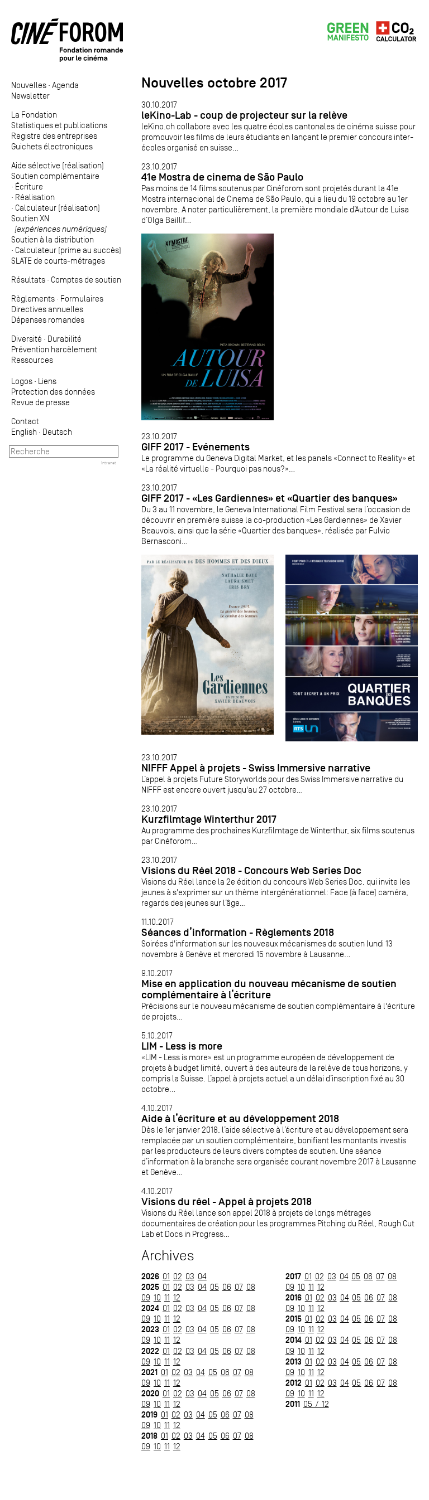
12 (176, 1297)
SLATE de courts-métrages (58, 260)
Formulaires (81, 298)
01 (166, 1276)
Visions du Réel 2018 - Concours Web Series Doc (251, 870)
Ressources (32, 360)
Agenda (65, 85)
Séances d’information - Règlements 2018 (237, 932)
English (24, 431)
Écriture (29, 186)
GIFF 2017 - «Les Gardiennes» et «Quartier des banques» (269, 498)
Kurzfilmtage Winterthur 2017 (209, 819)
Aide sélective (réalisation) (57, 165)
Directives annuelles (47, 309)
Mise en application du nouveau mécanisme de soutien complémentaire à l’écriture (269, 989)
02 (177, 1276)
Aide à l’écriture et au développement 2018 (240, 1118)
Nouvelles (28, 85)
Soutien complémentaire (55, 176)
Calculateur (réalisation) (57, 207)
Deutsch (57, 431)
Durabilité (64, 338)
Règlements (33, 298)
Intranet (108, 462)
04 (202, 1276)
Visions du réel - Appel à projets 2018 (226, 1201)
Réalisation (35, 197)
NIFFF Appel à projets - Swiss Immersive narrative (255, 767)
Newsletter (30, 95)
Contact (25, 421)
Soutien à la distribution (52, 239)
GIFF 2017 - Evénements (195, 446)
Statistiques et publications (59, 125)
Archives (167, 1255)
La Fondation (34, 114)
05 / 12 (316, 1404)
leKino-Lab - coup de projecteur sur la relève (244, 115)
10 (157, 1297)
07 (239, 1287)
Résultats (28, 279)
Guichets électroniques (52, 146)
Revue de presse (40, 402)
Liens (47, 381)
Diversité (26, 338)
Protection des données (53, 391)
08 (250, 1287)
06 (226, 1287)
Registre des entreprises (54, 135)
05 (214, 1287)
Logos (21, 381)
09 (145, 1297)
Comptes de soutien (86, 279)
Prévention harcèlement (54, 349)
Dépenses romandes (47, 319)
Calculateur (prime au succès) (68, 250)
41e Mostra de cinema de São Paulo (222, 177)
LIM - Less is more (181, 1046)
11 (167, 1297)
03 (189, 1276)
